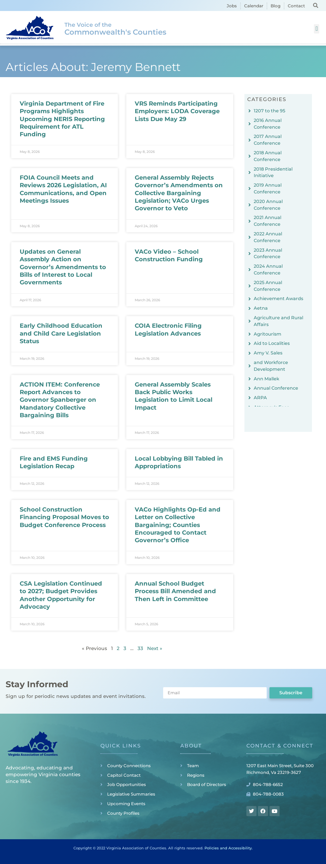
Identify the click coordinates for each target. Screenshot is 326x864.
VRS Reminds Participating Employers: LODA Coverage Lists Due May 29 (177, 111)
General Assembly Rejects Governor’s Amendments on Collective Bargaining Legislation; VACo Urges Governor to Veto (179, 193)
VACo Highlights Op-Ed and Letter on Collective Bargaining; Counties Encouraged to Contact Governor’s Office (178, 525)
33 (140, 648)
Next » (154, 648)
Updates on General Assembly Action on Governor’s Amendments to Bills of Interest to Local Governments (63, 267)
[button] (315, 5)
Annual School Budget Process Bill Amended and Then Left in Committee (175, 591)
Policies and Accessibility (228, 848)
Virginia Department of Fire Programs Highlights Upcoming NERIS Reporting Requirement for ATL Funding (62, 119)
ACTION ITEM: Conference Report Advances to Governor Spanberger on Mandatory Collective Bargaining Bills (60, 400)
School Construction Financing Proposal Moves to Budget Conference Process (64, 517)
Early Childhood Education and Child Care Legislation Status (61, 333)
